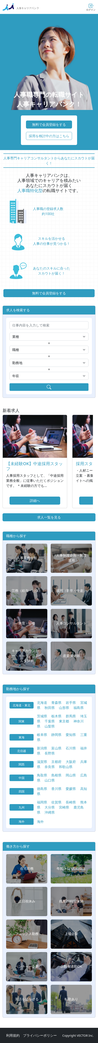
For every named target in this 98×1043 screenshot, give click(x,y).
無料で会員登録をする (49, 124)
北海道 (42, 702)
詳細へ (35, 500)
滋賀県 (42, 761)
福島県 (79, 707)
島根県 (56, 775)
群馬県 (71, 716)
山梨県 (50, 726)
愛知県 (71, 734)
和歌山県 (65, 766)
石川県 (71, 748)
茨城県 (42, 716)
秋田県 (50, 707)
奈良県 (50, 766)
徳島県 (42, 788)
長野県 (50, 753)
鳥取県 (42, 775)
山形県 (64, 707)
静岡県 (56, 734)
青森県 (56, 702)
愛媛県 (71, 788)
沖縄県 (50, 812)
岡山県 (71, 775)
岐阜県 (42, 734)
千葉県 (50, 721)
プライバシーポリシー (40, 1035)
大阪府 (71, 761)
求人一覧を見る (49, 517)
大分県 (50, 807)
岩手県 (71, 702)
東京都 (64, 721)
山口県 (50, 780)
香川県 (56, 788)
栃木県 (56, 716)
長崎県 (71, 802)
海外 (40, 821)
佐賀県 (56, 802)
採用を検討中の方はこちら (49, 136)
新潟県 (42, 748)
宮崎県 (64, 807)
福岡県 (42, 802)
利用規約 (13, 1035)
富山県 (56, 748)
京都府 (56, 761)
